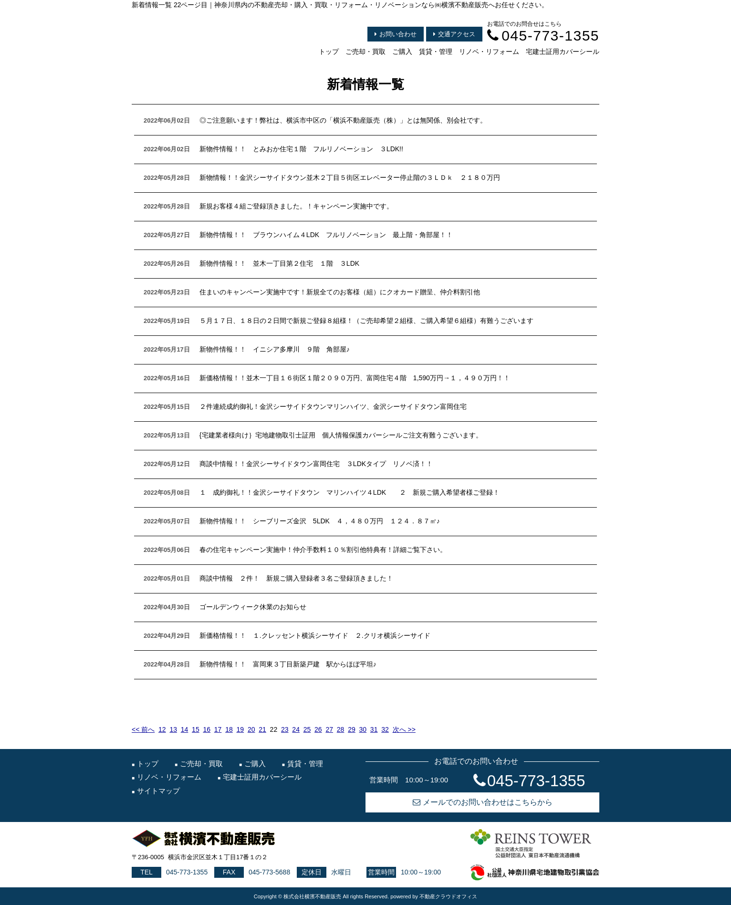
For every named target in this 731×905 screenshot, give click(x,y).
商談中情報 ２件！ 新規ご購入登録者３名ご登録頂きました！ (296, 578)
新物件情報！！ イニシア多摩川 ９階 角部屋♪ (274, 349)
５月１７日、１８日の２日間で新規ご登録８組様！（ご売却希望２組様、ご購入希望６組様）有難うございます (366, 320)
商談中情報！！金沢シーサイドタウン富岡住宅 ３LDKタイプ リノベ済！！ (316, 464)
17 (218, 729)
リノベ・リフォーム (489, 51)
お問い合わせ (396, 34)
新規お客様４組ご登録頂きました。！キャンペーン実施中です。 (296, 206)
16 (206, 729)
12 (162, 729)
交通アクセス (454, 34)
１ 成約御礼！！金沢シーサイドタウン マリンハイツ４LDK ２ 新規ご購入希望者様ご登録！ (349, 492)
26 (318, 729)
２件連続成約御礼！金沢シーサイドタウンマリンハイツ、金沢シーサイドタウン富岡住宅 (333, 406)
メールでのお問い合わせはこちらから (483, 802)
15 (195, 729)
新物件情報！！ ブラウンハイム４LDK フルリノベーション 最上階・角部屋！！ (326, 235)
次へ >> (404, 729)
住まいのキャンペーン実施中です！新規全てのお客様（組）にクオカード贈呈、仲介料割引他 (339, 292)
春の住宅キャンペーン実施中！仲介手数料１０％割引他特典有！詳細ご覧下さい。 (323, 549)
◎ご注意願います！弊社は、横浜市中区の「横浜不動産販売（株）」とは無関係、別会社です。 (343, 120)
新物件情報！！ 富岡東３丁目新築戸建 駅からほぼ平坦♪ (287, 664)
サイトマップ (158, 791)
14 (184, 729)
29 (351, 729)
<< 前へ (143, 729)
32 (385, 729)
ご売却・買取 (365, 51)
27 (329, 729)
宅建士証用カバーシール (562, 51)
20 (251, 729)
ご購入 (402, 51)
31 (374, 729)
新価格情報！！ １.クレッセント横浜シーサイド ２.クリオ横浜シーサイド (314, 635)
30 (363, 729)
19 (240, 729)
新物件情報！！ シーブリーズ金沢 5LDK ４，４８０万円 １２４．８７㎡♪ (319, 521)
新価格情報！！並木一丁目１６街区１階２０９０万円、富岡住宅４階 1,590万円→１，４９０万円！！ (354, 378)
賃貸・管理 (435, 51)
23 (285, 729)
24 (296, 729)
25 (307, 729)
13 (173, 729)
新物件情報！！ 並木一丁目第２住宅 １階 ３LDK (279, 263)
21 (262, 729)
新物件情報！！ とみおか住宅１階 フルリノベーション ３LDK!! (301, 149)
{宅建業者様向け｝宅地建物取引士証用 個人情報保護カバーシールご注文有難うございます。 (340, 435)
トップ (329, 51)
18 (229, 729)
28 (341, 729)
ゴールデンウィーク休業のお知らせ (252, 607)
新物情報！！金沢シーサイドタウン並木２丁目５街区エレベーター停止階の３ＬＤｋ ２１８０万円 (349, 177)
